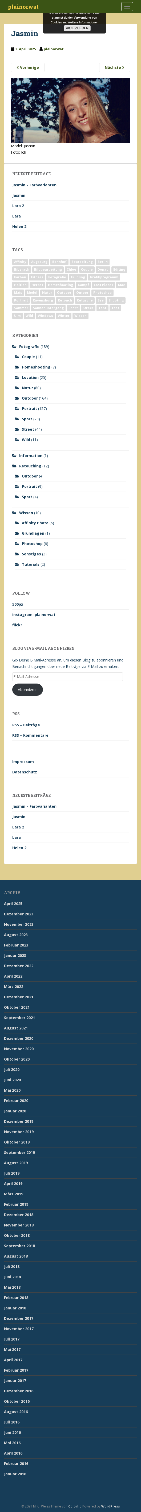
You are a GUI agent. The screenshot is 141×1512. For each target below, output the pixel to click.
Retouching (30, 465)
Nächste (114, 67)
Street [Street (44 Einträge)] (88, 308)
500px (17, 604)
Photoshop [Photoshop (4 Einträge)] (102, 292)
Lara (16, 216)
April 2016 (13, 1453)
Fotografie (29, 346)
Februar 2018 (16, 1297)
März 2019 (13, 1193)
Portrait (29, 408)
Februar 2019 (16, 1204)
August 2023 (16, 934)
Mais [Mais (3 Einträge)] (18, 292)
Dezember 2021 (18, 996)
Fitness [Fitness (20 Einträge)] (37, 277)
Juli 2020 (11, 1069)
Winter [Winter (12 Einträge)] (64, 315)
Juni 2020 (12, 1079)
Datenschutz (24, 771)
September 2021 (19, 1017)
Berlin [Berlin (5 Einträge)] (103, 261)
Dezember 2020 (18, 1038)
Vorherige (28, 67)
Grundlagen (33, 533)
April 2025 (13, 903)
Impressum (23, 761)
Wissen (26, 512)
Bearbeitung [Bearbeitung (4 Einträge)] (82, 261)
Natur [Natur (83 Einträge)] (47, 292)
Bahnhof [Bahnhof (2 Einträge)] (59, 261)
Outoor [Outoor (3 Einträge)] (82, 292)
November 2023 (19, 924)
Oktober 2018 (17, 1235)
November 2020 (19, 1048)
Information (30, 455)
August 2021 (16, 1028)
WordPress (110, 1506)
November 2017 (19, 1328)
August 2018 (16, 1256)
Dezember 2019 (18, 1121)
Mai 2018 (12, 1287)
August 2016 (16, 1411)
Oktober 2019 (17, 1142)
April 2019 (13, 1183)
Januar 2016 (15, 1473)
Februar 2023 (16, 945)
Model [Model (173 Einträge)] (32, 292)
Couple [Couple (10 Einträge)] (87, 269)
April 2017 (13, 1359)
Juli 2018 (11, 1266)
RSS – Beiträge (26, 724)
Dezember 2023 (18, 913)
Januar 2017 (15, 1380)
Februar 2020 (16, 1100)
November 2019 (19, 1131)
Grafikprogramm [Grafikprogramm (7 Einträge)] (104, 277)
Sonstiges (31, 553)
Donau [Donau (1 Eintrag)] (103, 269)
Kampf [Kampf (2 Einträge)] (83, 285)
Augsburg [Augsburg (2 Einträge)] (39, 261)
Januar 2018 (15, 1307)
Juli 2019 (11, 1173)
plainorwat (23, 6)
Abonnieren (28, 689)
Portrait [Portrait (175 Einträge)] (21, 300)
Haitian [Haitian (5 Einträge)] (20, 285)
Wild (26, 439)
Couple (28, 356)
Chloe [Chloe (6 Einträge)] (71, 269)
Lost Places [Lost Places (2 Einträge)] (103, 285)
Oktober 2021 (17, 1007)
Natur (27, 387)
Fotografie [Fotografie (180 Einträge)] (57, 277)
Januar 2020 (15, 1110)
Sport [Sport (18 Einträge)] (73, 308)
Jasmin (18, 195)
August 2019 (16, 1162)
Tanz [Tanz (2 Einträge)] (102, 308)
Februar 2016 (16, 1463)
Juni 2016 (12, 1432)
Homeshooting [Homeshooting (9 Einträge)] (60, 285)
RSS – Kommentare (30, 735)
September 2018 (19, 1245)
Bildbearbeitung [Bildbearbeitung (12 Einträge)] (48, 269)
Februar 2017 (16, 1370)
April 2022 (13, 976)
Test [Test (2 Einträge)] (115, 308)
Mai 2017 (12, 1349)
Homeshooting (36, 367)
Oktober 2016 (17, 1401)
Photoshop (32, 543)
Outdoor (30, 398)
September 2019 (19, 1152)
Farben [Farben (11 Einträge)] (20, 277)
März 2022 (13, 986)
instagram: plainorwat (33, 614)
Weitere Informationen (83, 22)
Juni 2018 (12, 1276)
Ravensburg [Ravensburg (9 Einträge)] (43, 300)
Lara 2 (18, 205)
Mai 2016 (12, 1442)
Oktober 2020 (17, 1059)
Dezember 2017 (18, 1318)
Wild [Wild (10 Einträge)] (29, 315)
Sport (27, 418)
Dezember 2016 (18, 1390)
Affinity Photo (35, 522)
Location (30, 377)
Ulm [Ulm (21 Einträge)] (17, 315)
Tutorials (30, 564)
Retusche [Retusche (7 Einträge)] (85, 300)
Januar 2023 (15, 955)
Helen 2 (19, 226)
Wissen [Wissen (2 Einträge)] (80, 315)
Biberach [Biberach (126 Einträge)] (21, 269)
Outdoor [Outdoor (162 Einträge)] (64, 292)
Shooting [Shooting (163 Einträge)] (116, 300)
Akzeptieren (77, 28)
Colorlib (75, 1506)
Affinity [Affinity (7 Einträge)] (20, 261)
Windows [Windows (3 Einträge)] (45, 315)
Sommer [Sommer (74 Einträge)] (21, 308)
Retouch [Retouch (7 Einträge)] (65, 300)
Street (28, 429)
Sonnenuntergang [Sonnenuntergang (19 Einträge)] (48, 308)
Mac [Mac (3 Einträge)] (121, 285)
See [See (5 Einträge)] (101, 300)
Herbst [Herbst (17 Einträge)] (37, 285)
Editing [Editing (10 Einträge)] (119, 269)
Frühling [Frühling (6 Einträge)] (78, 277)
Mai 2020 (12, 1090)
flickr (17, 624)
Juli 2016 (11, 1422)
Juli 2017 (11, 1339)
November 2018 (19, 1225)
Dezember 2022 (18, 965)
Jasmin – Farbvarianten (34, 184)
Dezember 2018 (18, 1214)
